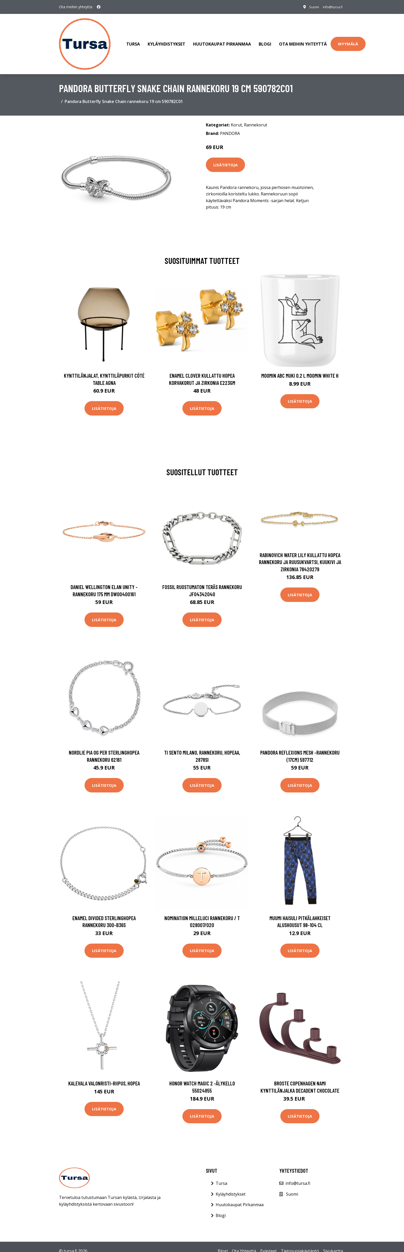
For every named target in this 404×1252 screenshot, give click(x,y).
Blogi (265, 39)
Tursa (133, 39)
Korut (236, 116)
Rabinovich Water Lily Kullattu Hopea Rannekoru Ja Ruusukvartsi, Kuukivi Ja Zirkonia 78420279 (300, 553)
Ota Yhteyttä (244, 1242)
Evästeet (268, 1242)
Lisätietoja (225, 156)
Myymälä (348, 39)
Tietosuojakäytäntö (300, 1242)
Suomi (309, 6)
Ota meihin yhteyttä (303, 39)
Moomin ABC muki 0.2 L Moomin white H (300, 367)
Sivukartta (333, 1242)
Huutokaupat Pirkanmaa (222, 39)
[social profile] (99, 7)
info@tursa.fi (330, 6)
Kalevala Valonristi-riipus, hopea (104, 1075)
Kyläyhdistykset (166, 39)
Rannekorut (255, 116)
